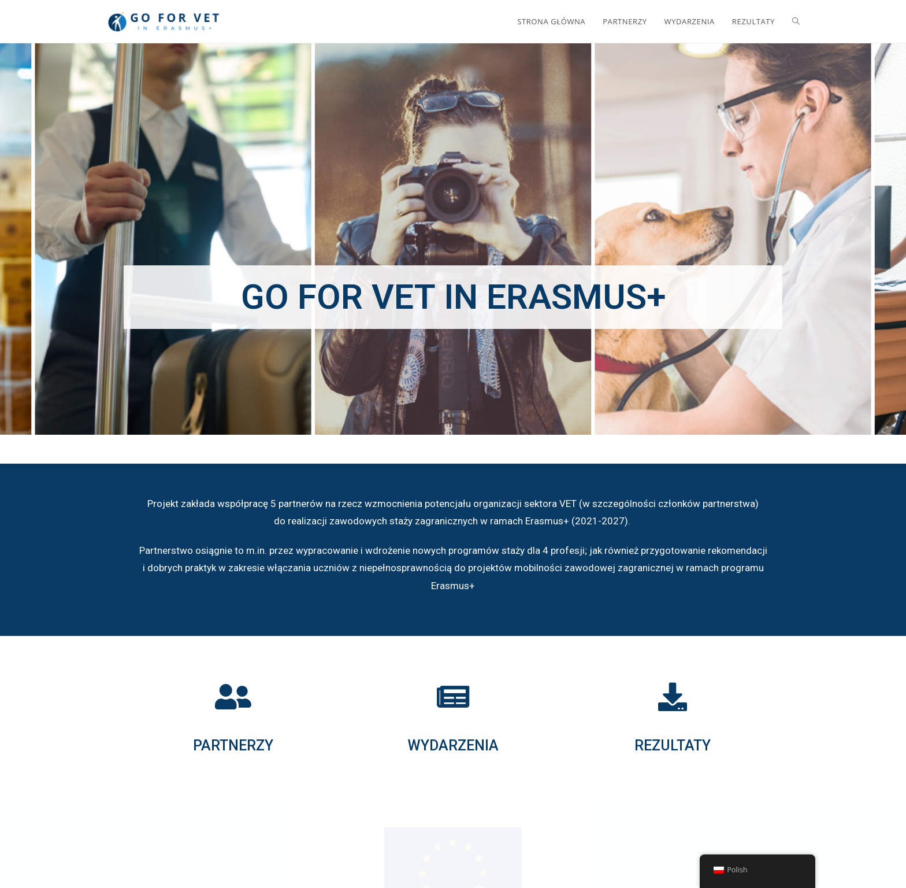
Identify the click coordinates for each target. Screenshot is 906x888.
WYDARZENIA (453, 745)
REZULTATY (672, 745)
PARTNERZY (233, 745)
